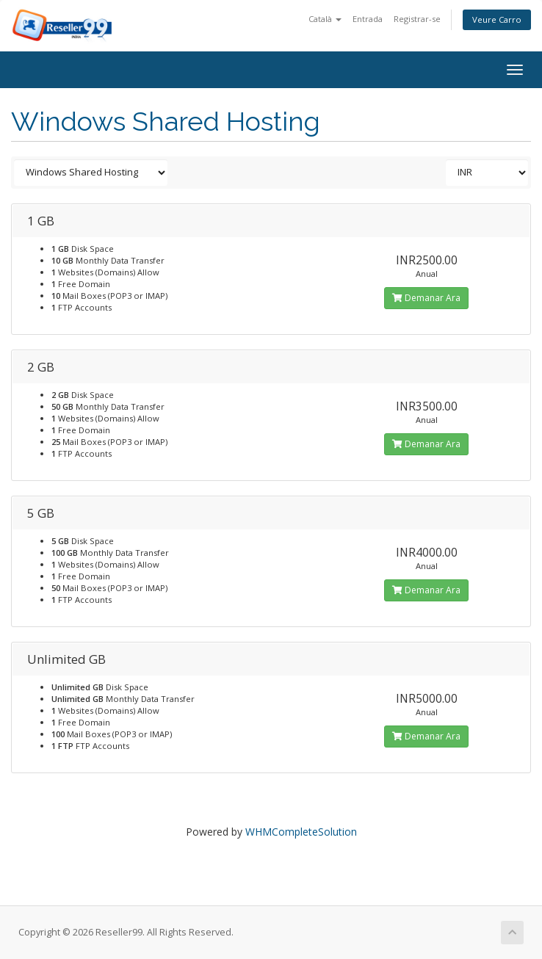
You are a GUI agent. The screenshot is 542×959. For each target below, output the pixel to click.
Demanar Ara (426, 298)
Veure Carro (496, 19)
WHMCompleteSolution (301, 832)
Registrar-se (417, 18)
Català (325, 18)
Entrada (368, 18)
